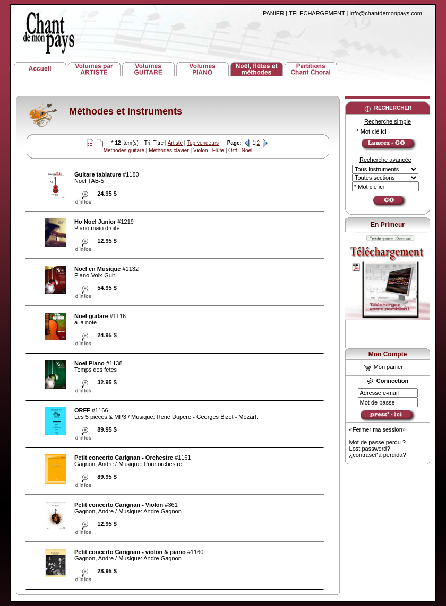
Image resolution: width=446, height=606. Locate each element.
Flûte (218, 150)
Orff (232, 150)
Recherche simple (387, 121)
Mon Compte (387, 354)
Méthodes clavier (169, 150)
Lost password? (369, 448)
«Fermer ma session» (377, 429)
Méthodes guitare (124, 150)
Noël (247, 150)
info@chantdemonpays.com (385, 13)
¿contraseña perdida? (377, 455)
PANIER (273, 13)
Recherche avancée (385, 159)
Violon (200, 150)
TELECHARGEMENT (317, 13)
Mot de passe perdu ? (377, 442)
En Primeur (388, 225)
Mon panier (383, 367)
